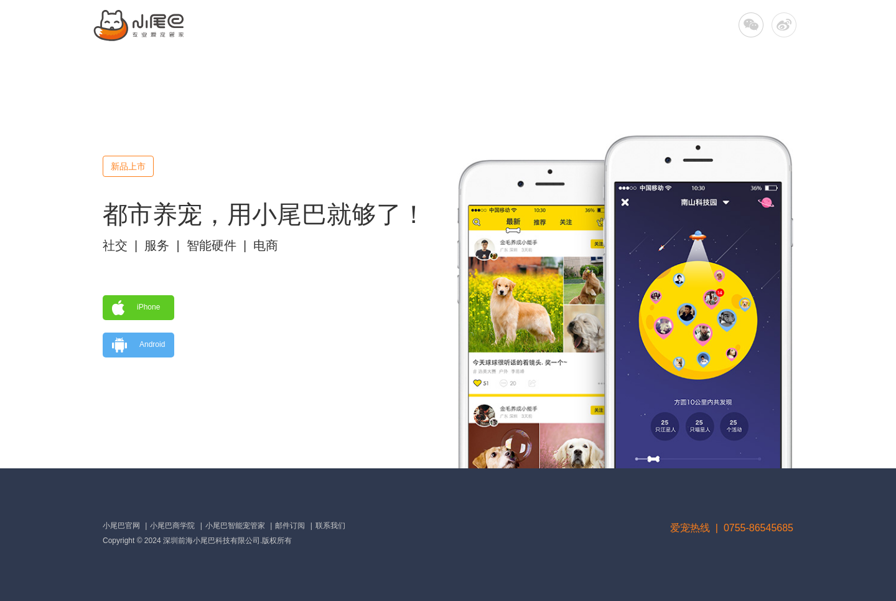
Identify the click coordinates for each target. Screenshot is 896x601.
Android (138, 345)
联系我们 (330, 525)
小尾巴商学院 (172, 525)
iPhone (136, 307)
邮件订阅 (290, 525)
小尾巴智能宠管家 (235, 525)
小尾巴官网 (121, 525)
